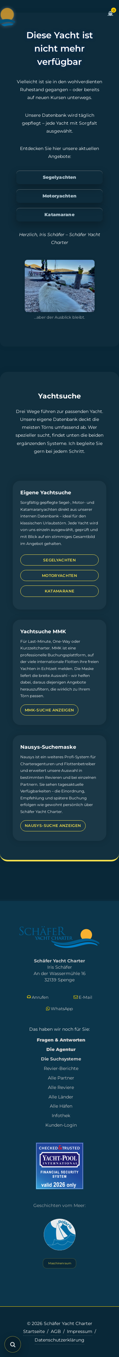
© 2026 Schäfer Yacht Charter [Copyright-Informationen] (59, 1323)
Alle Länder (61, 1097)
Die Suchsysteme (61, 1059)
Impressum (79, 1331)
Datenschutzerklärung (59, 1340)
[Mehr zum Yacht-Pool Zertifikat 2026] (59, 1165)
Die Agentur (61, 1049)
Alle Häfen (61, 1106)
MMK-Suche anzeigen (49, 710)
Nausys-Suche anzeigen (53, 825)
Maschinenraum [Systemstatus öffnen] (59, 1263)
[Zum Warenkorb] (110, 17)
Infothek (61, 1115)
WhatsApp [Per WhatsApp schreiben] (59, 1008)
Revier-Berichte (61, 1068)
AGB (56, 1331)
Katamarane (59, 214)
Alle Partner (61, 1078)
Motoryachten (59, 196)
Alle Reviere (61, 1087)
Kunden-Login (61, 1125)
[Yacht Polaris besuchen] (60, 1234)
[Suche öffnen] (12, 1344)
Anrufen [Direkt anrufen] (38, 997)
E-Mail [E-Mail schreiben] (83, 997)
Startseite (34, 1331)
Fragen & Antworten (61, 1040)
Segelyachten (59, 177)
